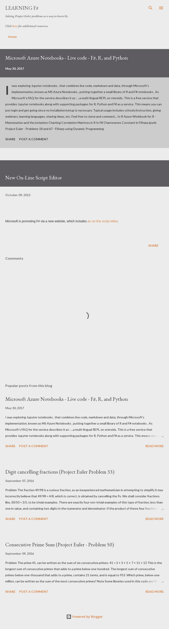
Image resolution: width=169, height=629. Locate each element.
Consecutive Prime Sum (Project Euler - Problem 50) (59, 544)
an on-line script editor (103, 221)
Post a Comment (33, 139)
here (15, 26)
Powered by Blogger (84, 616)
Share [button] (10, 139)
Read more (154, 446)
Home (12, 36)
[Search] (150, 8)
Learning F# (22, 7)
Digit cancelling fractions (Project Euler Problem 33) (59, 471)
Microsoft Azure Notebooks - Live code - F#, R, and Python (66, 57)
